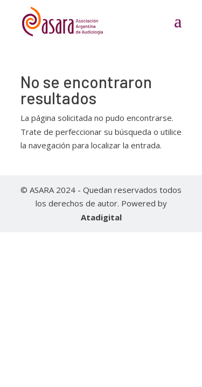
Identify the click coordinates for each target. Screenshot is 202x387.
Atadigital (101, 217)
